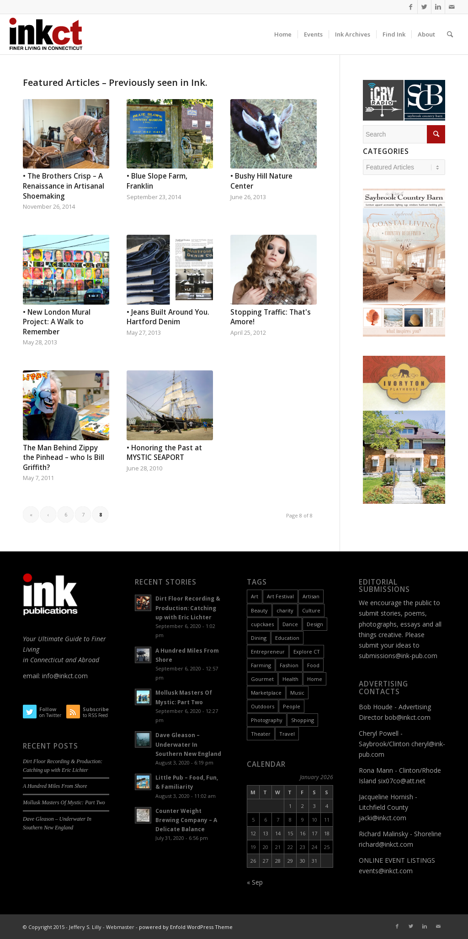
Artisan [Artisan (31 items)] (311, 596)
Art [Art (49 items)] (254, 596)
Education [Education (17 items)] (287, 637)
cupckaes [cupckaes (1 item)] (262, 624)
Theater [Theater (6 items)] (261, 733)
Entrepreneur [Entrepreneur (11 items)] (268, 651)
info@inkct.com (65, 675)
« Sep (255, 882)
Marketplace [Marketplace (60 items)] (266, 692)
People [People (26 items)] (291, 706)
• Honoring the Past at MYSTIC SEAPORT (164, 453)
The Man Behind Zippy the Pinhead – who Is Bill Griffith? (63, 457)
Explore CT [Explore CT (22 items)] (306, 651)
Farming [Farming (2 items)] (261, 665)
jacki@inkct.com (382, 817)
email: (32, 675)
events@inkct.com (386, 870)
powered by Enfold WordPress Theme (186, 926)
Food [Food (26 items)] (313, 665)
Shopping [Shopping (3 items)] (302, 720)
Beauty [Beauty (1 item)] (259, 610)
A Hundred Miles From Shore (55, 786)
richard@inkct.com (386, 844)
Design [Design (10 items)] (315, 624)
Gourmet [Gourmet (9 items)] (262, 678)
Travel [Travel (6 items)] (287, 733)
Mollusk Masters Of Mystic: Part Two (64, 802)
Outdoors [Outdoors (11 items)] (262, 706)
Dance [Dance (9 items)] (290, 624)
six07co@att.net (401, 780)
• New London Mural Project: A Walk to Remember (56, 322)
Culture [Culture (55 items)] (311, 610)
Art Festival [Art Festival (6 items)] (280, 596)
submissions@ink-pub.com (398, 655)
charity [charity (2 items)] (285, 610)
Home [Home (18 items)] (314, 678)
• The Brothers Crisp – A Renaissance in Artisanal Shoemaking (63, 185)
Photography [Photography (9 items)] (266, 720)
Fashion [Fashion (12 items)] (289, 665)
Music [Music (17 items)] (297, 692)
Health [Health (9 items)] (290, 678)
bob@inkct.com (408, 717)
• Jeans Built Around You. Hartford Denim (168, 317)
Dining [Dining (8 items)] (258, 637)
